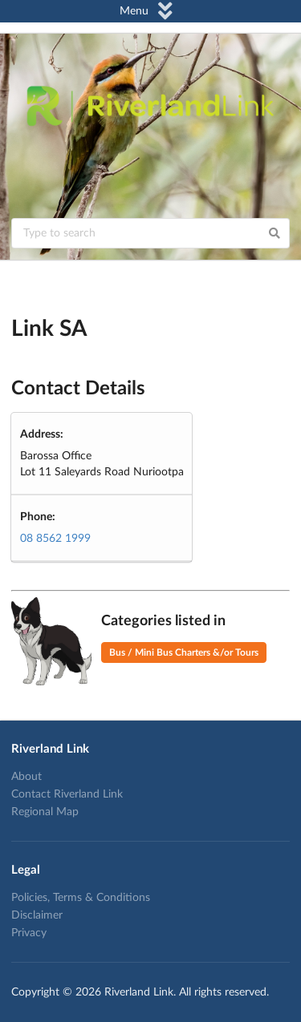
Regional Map (45, 812)
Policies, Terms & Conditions (80, 897)
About (26, 776)
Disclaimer (37, 915)
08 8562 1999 (55, 538)
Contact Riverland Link (67, 794)
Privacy (29, 933)
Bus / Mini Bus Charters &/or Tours (183, 652)
